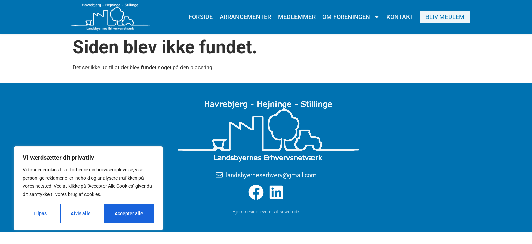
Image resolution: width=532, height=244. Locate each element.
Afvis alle (81, 213)
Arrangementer (245, 16)
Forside (201, 16)
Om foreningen (351, 17)
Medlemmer (297, 16)
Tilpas (40, 213)
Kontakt (400, 16)
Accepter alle (129, 213)
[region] (88, 188)
